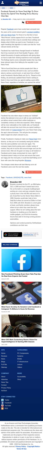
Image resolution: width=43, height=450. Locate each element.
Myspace (28, 160)
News (11, 8)
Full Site (4, 364)
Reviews (4, 356)
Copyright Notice (33, 446)
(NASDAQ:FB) (18, 177)
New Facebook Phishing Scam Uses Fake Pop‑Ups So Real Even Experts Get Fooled (21, 275)
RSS (6, 408)
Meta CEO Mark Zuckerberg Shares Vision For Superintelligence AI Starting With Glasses (19, 341)
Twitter (7, 400)
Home (3, 353)
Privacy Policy (6, 388)
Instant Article (16, 130)
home (3, 8)
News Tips (4, 382)
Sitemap (4, 367)
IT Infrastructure (22, 361)
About (3, 376)
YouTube (8, 405)
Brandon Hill (16, 182)
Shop (19, 379)
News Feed (33, 139)
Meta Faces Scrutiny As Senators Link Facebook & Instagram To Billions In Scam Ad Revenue (21, 308)
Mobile (19, 359)
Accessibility (21, 376)
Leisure (19, 364)
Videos (19, 367)
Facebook (10, 29)
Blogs (3, 361)
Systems (20, 356)
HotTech (4, 390)
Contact (4, 385)
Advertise (4, 379)
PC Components (23, 353)
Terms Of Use (21, 449)
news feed (27, 177)
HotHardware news (28, 234)
